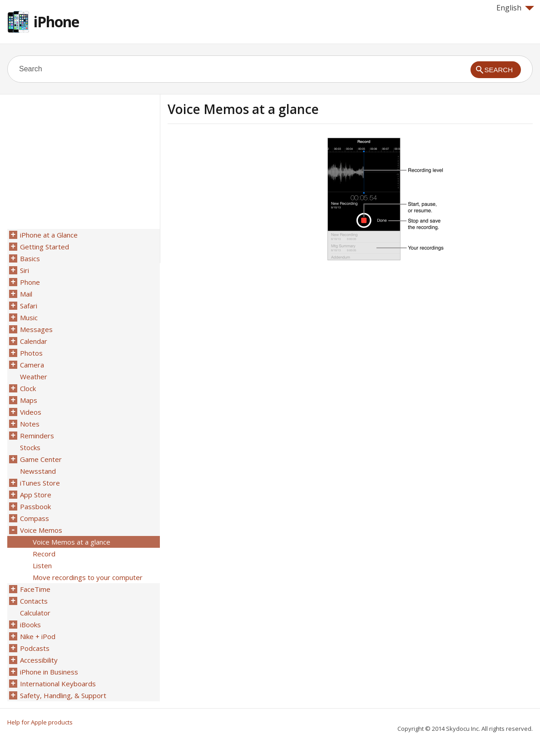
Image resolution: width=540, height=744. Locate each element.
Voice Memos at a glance (71, 541)
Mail (26, 293)
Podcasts (35, 648)
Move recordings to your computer (88, 577)
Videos (30, 412)
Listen (42, 565)
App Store (35, 494)
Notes (30, 423)
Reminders (37, 435)
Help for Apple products (40, 722)
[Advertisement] (244, 201)
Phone (30, 282)
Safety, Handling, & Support (63, 695)
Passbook (35, 506)
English (515, 8)
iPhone (56, 21)
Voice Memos (41, 530)
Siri (24, 270)
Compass (34, 518)
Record (44, 553)
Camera (32, 364)
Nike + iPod (37, 636)
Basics (30, 258)
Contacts (34, 600)
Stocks (30, 447)
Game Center (41, 459)
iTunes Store (40, 482)
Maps (28, 400)
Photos (31, 352)
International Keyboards (58, 683)
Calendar (33, 341)
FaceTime (35, 589)
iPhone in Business (49, 671)
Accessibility (39, 660)
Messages (36, 329)
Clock (28, 388)
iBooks (30, 624)
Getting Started (44, 246)
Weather (33, 376)
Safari (28, 305)
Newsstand (38, 471)
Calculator (35, 612)
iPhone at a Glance (49, 234)
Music (29, 317)
